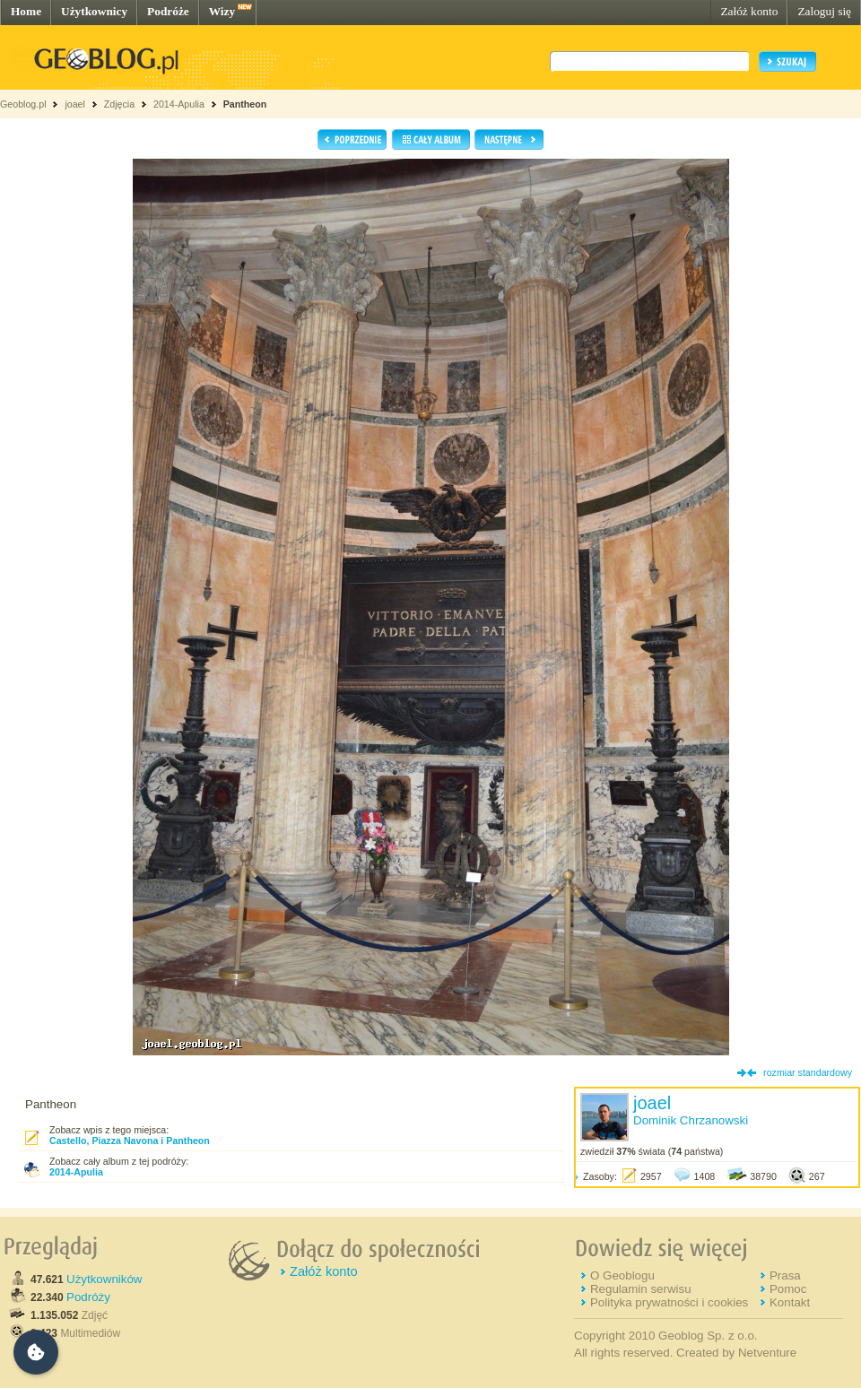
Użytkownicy (94, 11)
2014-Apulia (178, 104)
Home (26, 11)
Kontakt (790, 1302)
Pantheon (245, 104)
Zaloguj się (824, 11)
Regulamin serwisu (640, 1289)
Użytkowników (104, 1279)
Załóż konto (749, 11)
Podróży (88, 1297)
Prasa (785, 1275)
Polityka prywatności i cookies (669, 1302)
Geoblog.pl (23, 104)
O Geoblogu (622, 1275)
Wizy (222, 11)
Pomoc (788, 1289)
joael (75, 104)
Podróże (168, 11)
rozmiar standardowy (807, 1072)
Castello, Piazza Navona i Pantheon (129, 1140)
